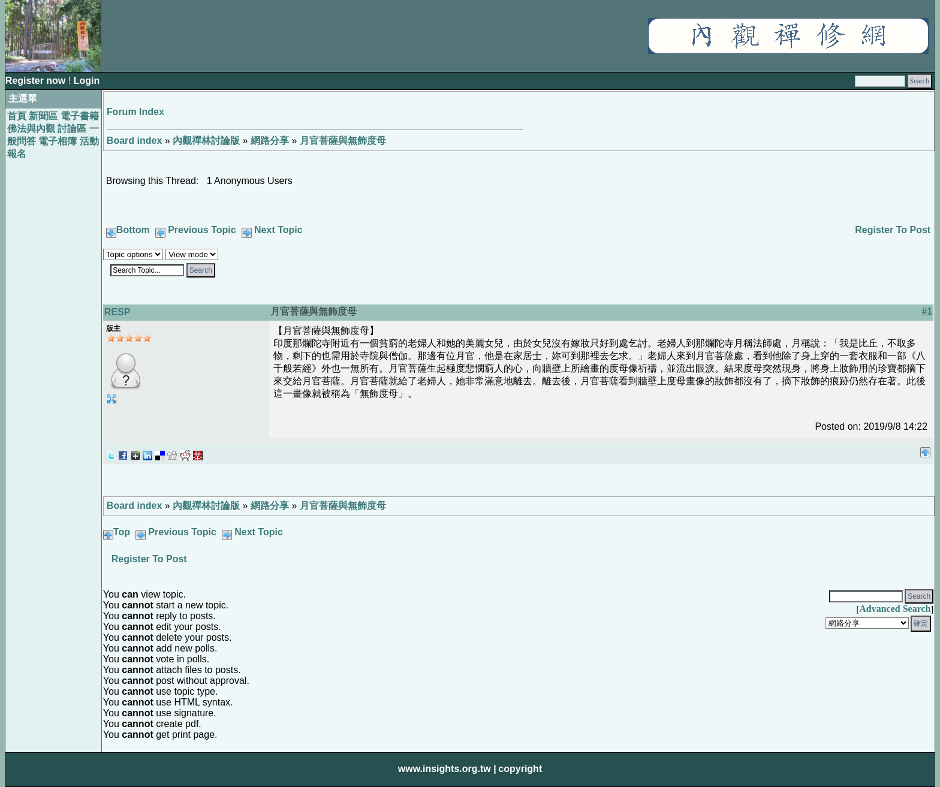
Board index (134, 140)
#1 (926, 311)
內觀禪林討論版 (206, 140)
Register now (36, 81)
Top (121, 532)
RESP (117, 312)
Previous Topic (202, 230)
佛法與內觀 (31, 128)
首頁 (16, 116)
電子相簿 (57, 141)
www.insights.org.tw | (447, 769)
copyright (520, 769)
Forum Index (135, 112)
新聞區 (43, 116)
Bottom (133, 230)
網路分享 (270, 140)
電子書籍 (80, 116)
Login (87, 81)
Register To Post (892, 230)
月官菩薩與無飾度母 (343, 140)
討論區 (72, 128)
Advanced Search (894, 609)
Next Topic (278, 230)
